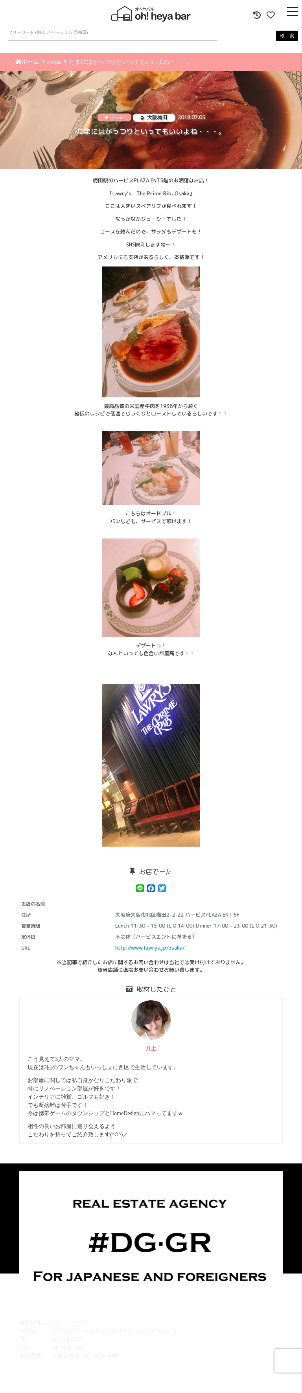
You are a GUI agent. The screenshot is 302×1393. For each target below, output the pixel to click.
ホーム (27, 62)
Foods (54, 62)
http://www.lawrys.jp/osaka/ (150, 947)
